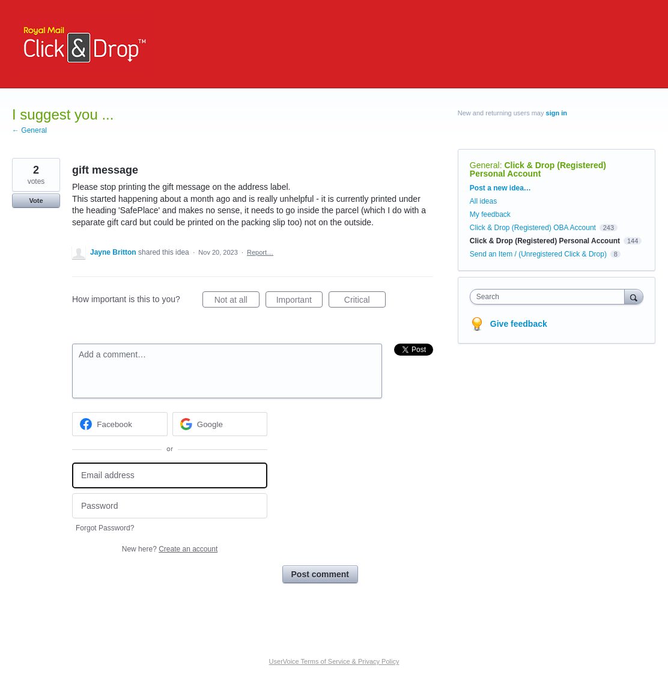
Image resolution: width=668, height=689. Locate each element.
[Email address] (169, 475)
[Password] (169, 506)
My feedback (490, 214)
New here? (169, 549)
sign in (556, 113)
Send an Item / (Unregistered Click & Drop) (538, 254)
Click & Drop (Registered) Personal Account (538, 169)
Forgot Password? (105, 528)
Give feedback (518, 324)
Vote (36, 200)
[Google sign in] (220, 424)
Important (299, 301)
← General (29, 130)
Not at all (237, 301)
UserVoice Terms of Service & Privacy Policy (334, 661)
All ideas (483, 201)
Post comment (320, 574)
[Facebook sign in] (120, 424)
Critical (365, 301)
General (485, 165)
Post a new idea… (500, 188)
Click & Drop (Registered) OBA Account (533, 227)
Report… (260, 252)
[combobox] (550, 297)
